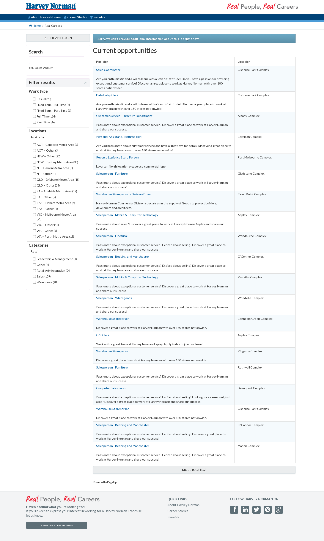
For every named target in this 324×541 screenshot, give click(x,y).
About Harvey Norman (44, 17)
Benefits (97, 17)
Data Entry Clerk (107, 95)
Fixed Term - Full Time (53, 105)
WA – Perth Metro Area (55, 236)
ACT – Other (47, 150)
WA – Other (47, 230)
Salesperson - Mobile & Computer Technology (127, 215)
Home (35, 25)
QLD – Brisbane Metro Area (58, 179)
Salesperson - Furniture (112, 173)
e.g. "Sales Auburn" (41, 67)
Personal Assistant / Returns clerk (119, 136)
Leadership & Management (57, 259)
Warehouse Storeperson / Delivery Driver (124, 194)
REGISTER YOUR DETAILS (57, 525)
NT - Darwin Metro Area (55, 168)
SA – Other (46, 197)
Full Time (46, 116)
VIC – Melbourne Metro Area (56, 217)
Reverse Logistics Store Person (117, 157)
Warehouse (47, 282)
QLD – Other (48, 185)
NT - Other (46, 174)
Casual (44, 99)
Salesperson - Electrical (111, 236)
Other (43, 265)
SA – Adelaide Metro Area (57, 191)
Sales (44, 276)
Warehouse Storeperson (112, 318)
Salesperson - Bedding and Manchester (122, 256)
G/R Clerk (102, 335)
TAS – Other (47, 208)
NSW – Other (48, 156)
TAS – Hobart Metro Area (56, 203)
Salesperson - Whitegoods (114, 298)
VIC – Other (48, 225)
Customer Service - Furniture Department (124, 116)
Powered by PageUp (104, 482)
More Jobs (194, 470)
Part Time (46, 122)
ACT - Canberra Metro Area (57, 144)
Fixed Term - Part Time (54, 110)
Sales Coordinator (108, 70)
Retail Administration (54, 270)
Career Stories (75, 17)
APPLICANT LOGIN (58, 38)
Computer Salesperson (111, 388)
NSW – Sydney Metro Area (57, 162)
